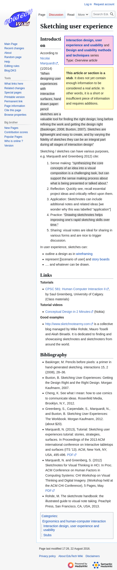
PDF (70, 455)
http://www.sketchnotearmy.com (67, 324)
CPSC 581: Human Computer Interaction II (75, 289)
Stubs (47, 535)
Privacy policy (47, 556)
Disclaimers (93, 556)
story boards (101, 259)
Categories (49, 516)
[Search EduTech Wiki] (103, 23)
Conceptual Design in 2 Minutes (67, 311)
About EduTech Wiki (70, 556)
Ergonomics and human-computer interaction (74, 521)
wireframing (84, 254)
